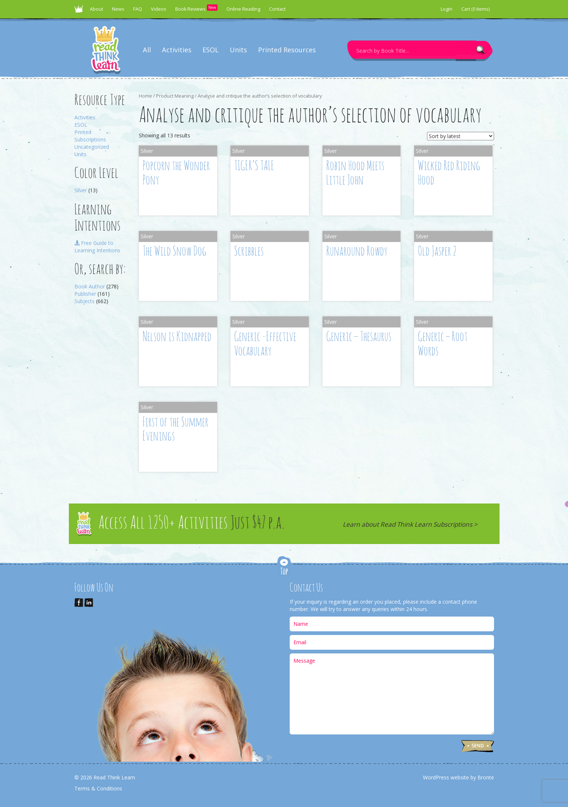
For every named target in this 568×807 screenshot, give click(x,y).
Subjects (84, 301)
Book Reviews (196, 8)
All (147, 49)
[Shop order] (460, 136)
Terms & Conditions (98, 788)
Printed (82, 132)
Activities (176, 49)
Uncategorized (91, 146)
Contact (277, 9)
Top (284, 567)
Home (145, 95)
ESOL (210, 49)
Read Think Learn (79, 11)
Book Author (89, 286)
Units (238, 49)
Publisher (85, 293)
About (96, 9)
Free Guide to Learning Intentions (97, 246)
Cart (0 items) (475, 9)
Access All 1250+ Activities (191, 524)
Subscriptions (90, 139)
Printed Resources (287, 49)
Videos (158, 9)
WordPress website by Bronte (458, 777)
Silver (80, 190)
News (118, 9)
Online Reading (243, 9)
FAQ (137, 9)
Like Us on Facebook (78, 602)
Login (446, 9)
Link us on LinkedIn (88, 602)
